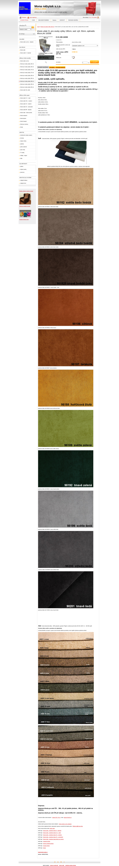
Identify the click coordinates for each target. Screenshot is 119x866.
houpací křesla (46, 845)
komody (22, 138)
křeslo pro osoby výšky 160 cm (27, 63)
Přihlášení (24, 17)
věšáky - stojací (23, 155)
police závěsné (23, 146)
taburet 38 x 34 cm (56, 817)
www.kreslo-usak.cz (43, 852)
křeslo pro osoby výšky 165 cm (27, 66)
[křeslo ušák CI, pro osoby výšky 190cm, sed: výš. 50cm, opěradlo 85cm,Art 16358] (45, 50)
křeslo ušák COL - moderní (26, 101)
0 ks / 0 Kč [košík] (93, 17)
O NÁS (33, 20)
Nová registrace (33, 17)
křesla (21, 127)
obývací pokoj (23, 169)
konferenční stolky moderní (26, 135)
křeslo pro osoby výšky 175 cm (27, 72)
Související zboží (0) (60, 67)
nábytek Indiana (23, 180)
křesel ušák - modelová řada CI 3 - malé (52, 832)
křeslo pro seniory (24, 124)
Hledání (22, 25)
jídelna (21, 166)
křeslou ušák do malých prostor (26, 191)
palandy (22, 143)
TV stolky (22, 152)
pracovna (22, 172)
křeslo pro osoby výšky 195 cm (27, 84)
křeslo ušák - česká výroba (26, 112)
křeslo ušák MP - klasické (25, 109)
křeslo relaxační (23, 115)
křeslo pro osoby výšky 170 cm (27, 69)
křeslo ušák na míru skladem (65, 824)
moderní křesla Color (24, 219)
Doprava (54, 20)
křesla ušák (52, 828)
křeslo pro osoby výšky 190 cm (27, 81)
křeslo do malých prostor (24, 206)
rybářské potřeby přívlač (70, 865)
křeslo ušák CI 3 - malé (25, 98)
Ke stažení (52, 67)
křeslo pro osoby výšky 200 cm (27, 87)
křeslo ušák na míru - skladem (26, 42)
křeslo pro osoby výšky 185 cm (27, 78)
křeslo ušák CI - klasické (25, 53)
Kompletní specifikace (43, 67)
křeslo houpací (23, 121)
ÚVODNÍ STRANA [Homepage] (24, 20)
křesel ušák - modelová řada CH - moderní (52, 835)
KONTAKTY (62, 20)
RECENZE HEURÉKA (73, 20)
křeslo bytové (23, 118)
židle (21, 158)
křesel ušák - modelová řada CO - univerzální (53, 837)
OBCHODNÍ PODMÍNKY (43, 20)
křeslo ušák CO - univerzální (26, 106)
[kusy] (84, 62)
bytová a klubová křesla (48, 843)
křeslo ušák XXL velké (25, 90)
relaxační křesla (46, 841)
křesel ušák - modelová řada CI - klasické (52, 830)
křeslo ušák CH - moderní (25, 103)
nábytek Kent (23, 183)
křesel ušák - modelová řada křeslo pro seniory (53, 839)
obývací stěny (23, 141)
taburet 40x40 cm (68, 817)
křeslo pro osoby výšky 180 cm (27, 75)
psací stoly (22, 149)
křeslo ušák (22, 50)
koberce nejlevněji (54, 865)
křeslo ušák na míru (24, 61)
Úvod (38, 26)
